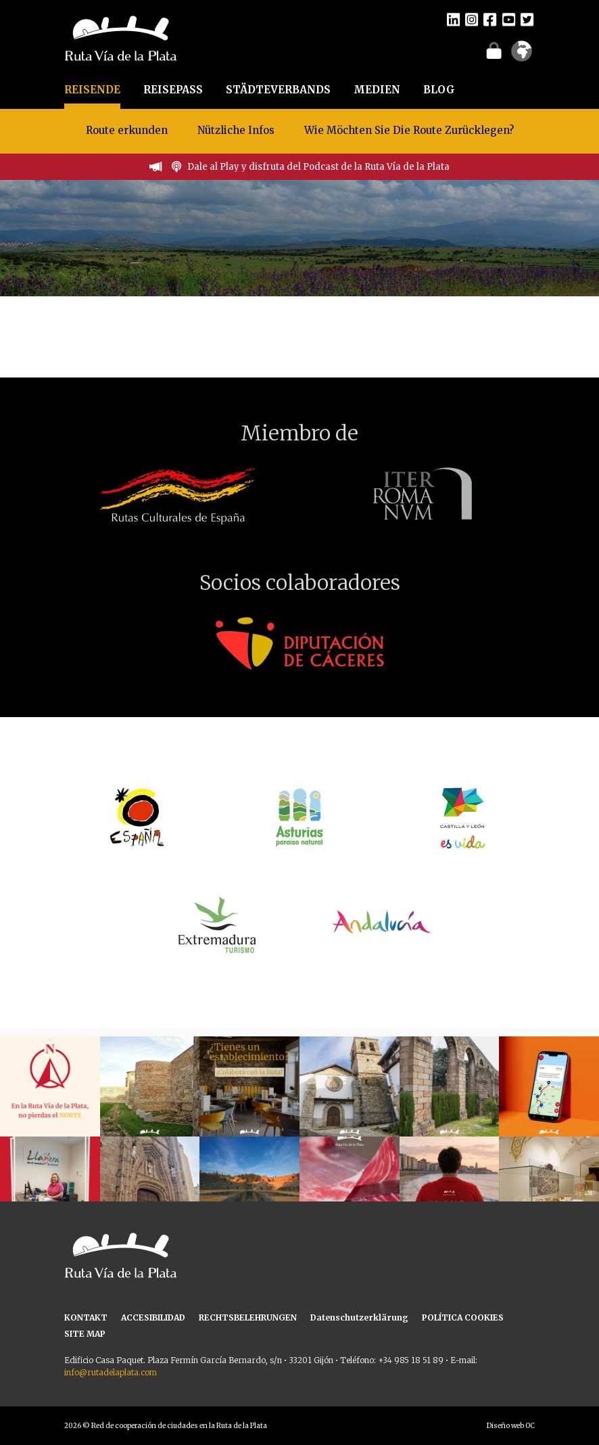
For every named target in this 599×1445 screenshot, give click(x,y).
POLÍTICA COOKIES (463, 1317)
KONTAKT (85, 1317)
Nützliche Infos (235, 130)
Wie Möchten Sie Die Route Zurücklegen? (409, 130)
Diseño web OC (511, 1425)
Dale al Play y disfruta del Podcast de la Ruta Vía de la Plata (318, 167)
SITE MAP (84, 1334)
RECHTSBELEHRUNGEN (248, 1317)
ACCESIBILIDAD (153, 1317)
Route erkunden (127, 130)
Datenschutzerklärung (359, 1317)
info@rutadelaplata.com (110, 1372)
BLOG (439, 89)
